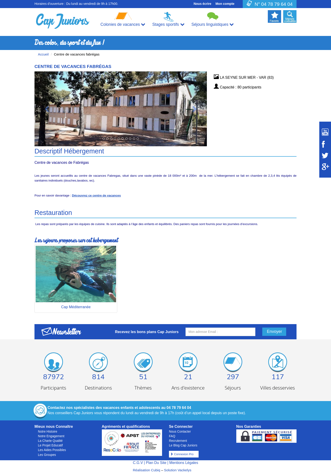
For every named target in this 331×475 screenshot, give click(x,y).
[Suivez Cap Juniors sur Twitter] (325, 155)
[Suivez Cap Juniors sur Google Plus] (325, 166)
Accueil (43, 54)
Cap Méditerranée (76, 307)
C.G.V (138, 463)
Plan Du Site (156, 463)
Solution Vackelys (177, 470)
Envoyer (274, 331)
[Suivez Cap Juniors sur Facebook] (325, 144)
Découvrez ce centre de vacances (96, 195)
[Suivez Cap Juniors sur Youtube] (325, 132)
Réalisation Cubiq (146, 470)
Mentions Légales (183, 463)
